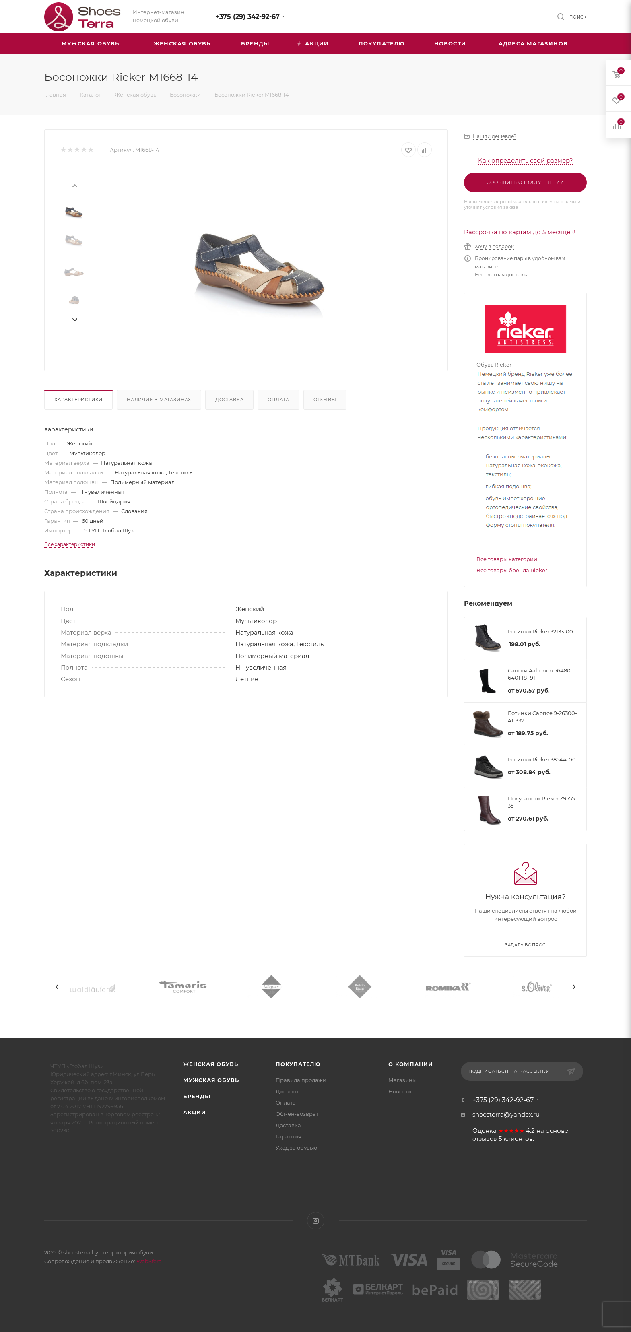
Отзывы (324, 399)
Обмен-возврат (297, 1114)
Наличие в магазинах (159, 399)
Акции (194, 1112)
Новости (399, 1091)
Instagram (315, 1220)
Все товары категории (506, 559)
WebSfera (148, 1261)
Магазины (402, 1080)
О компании (410, 1064)
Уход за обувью (296, 1147)
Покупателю (298, 1064)
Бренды (196, 1096)
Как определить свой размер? (525, 160)
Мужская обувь (211, 1080)
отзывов (484, 1138)
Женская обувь (210, 1064)
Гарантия (288, 1136)
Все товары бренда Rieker (511, 570)
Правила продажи (301, 1080)
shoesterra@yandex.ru (506, 1114)
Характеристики (78, 399)
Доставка (229, 399)
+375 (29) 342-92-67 (247, 17)
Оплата (278, 399)
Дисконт (287, 1091)
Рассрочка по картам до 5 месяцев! (519, 232)
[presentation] (74, 185)
